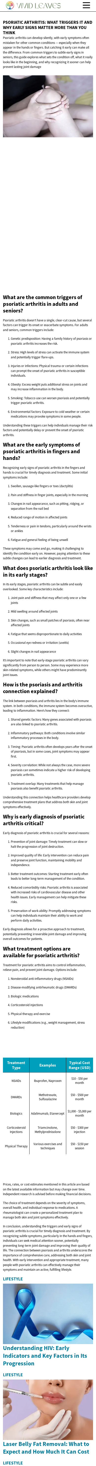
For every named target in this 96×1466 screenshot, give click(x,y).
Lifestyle (13, 1279)
